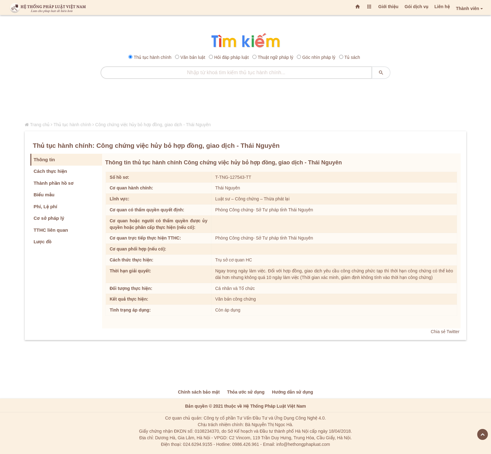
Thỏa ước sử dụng (246, 392)
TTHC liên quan (51, 230)
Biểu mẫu (44, 194)
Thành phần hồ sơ (54, 183)
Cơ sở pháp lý (49, 218)
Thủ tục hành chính (152, 57)
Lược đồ (42, 241)
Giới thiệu (388, 6)
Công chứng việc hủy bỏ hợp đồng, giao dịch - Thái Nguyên (153, 124)
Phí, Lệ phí (45, 206)
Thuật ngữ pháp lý (275, 57)
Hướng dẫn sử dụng (292, 392)
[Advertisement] (245, 99)
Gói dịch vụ (416, 6)
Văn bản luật (192, 57)
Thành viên (467, 8)
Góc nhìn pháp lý (318, 57)
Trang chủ (40, 124)
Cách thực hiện (50, 171)
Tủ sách (352, 57)
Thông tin (44, 159)
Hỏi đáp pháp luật (231, 57)
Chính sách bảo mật (199, 392)
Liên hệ (442, 6)
